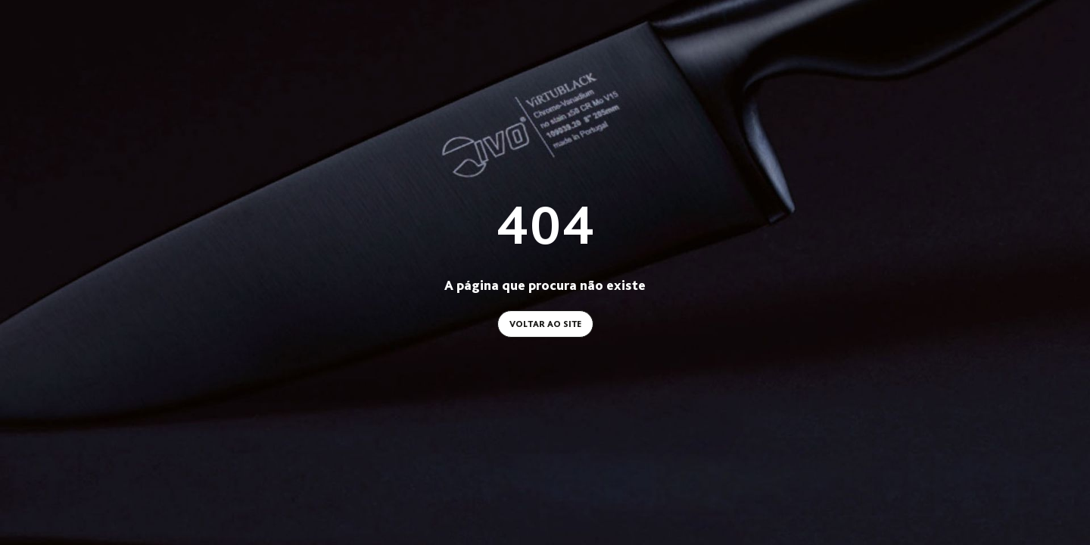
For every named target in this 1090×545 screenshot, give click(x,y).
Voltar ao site (545, 324)
